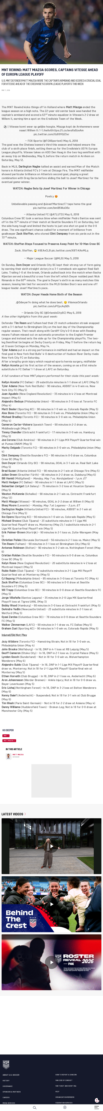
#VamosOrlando (77, 302)
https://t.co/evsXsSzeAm (68, 130)
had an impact (82, 350)
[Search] (34, 1107)
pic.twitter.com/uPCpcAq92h (51, 306)
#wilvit (48, 130)
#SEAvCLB (44, 250)
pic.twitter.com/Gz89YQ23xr (51, 134)
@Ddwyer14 (23, 302)
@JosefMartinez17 (55, 204)
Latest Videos (14, 814)
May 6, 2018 (70, 141)
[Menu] (96, 1106)
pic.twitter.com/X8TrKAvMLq (70, 250)
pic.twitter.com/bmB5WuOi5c (51, 208)
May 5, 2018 (71, 258)
